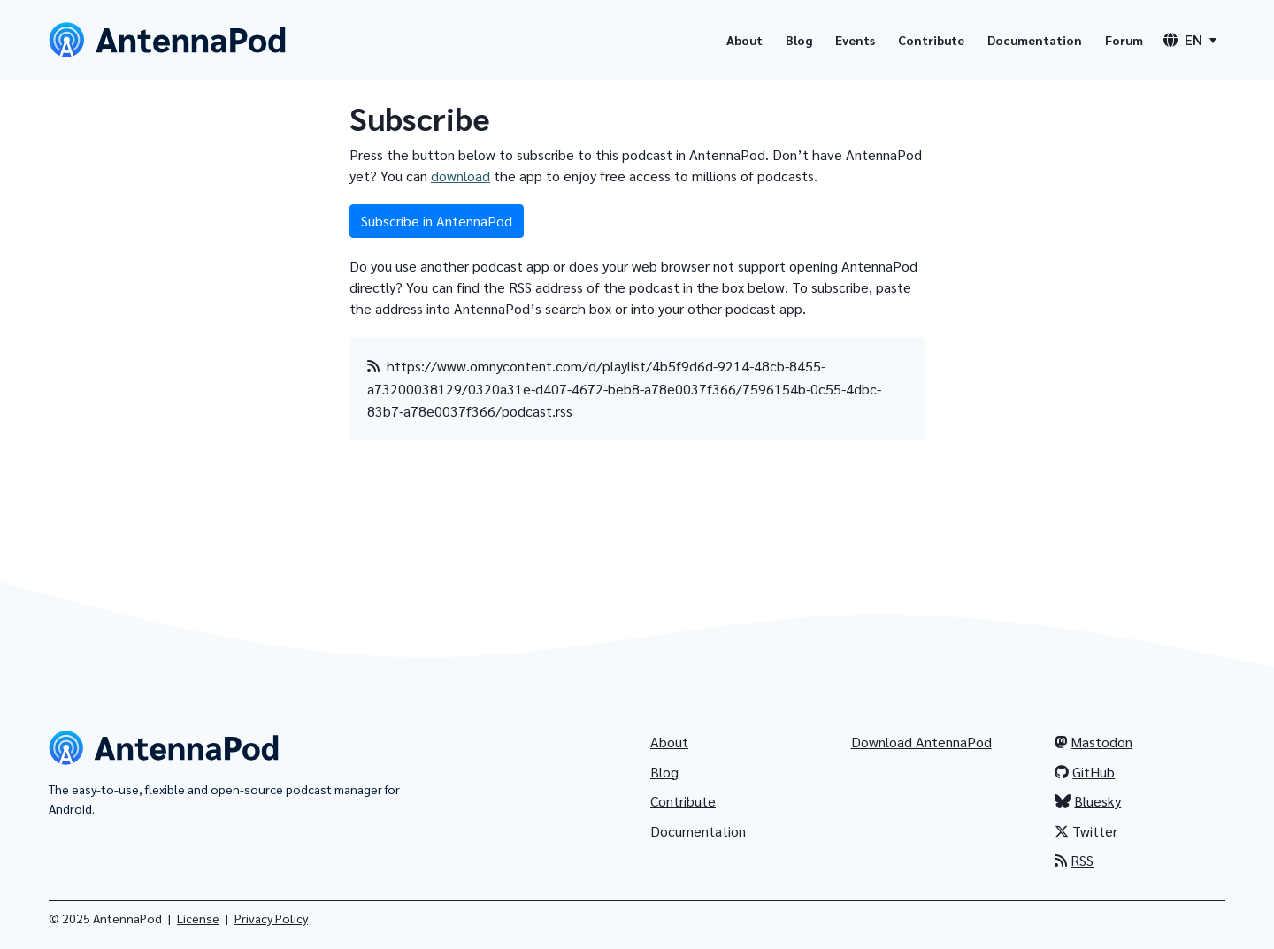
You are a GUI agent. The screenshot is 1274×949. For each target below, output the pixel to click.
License (198, 918)
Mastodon (1093, 741)
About (744, 40)
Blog (799, 40)
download (460, 175)
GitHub (1085, 771)
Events (855, 40)
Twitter (1086, 831)
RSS (1074, 860)
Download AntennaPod (921, 741)
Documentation (1034, 40)
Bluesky (1088, 801)
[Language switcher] (1190, 39)
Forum (1124, 40)
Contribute (931, 40)
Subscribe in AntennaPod (436, 220)
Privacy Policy (271, 918)
